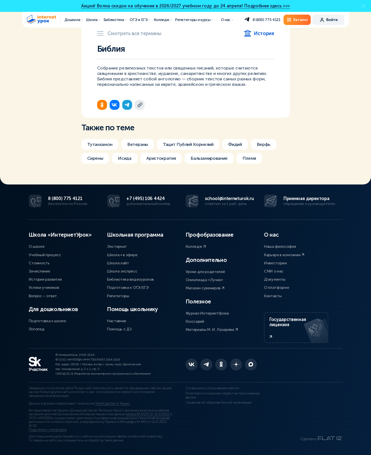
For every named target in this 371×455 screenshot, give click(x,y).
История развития (45, 279)
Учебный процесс (45, 255)
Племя (249, 158)
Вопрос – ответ (43, 296)
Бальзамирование (209, 158)
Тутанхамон (99, 144)
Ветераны (137, 144)
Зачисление (39, 271)
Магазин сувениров (205, 288)
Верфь (263, 144)
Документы (274, 279)
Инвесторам (275, 263)
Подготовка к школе (47, 321)
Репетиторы (118, 296)
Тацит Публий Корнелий (188, 144)
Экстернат (117, 246)
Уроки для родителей (205, 272)
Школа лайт (118, 263)
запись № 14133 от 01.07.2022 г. (148, 414)
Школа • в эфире (122, 255)
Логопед (36, 329)
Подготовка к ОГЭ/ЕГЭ (128, 287)
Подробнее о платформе (48, 430)
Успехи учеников (44, 287)
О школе (36, 246)
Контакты (273, 296)
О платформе (276, 287)
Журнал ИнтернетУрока (207, 313)
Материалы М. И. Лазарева (212, 329)
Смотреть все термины (129, 33)
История (259, 33)
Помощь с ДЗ (119, 329)
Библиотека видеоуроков (130, 279)
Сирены (95, 158)
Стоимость (39, 263)
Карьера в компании (284, 255)
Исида (124, 158)
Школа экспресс (122, 271)
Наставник (116, 321)
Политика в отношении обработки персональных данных (223, 395)
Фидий (235, 144)
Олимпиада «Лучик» (204, 280)
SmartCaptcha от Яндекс (112, 403)
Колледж (196, 246)
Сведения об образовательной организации (219, 402)
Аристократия (161, 158)
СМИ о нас (274, 271)
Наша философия (280, 246)
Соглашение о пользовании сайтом (212, 388)
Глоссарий (195, 321)
